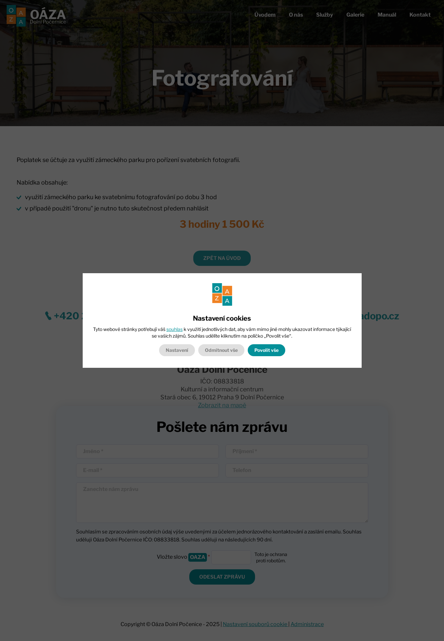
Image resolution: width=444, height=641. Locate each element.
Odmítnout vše (221, 350)
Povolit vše (266, 350)
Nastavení (177, 350)
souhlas (174, 329)
